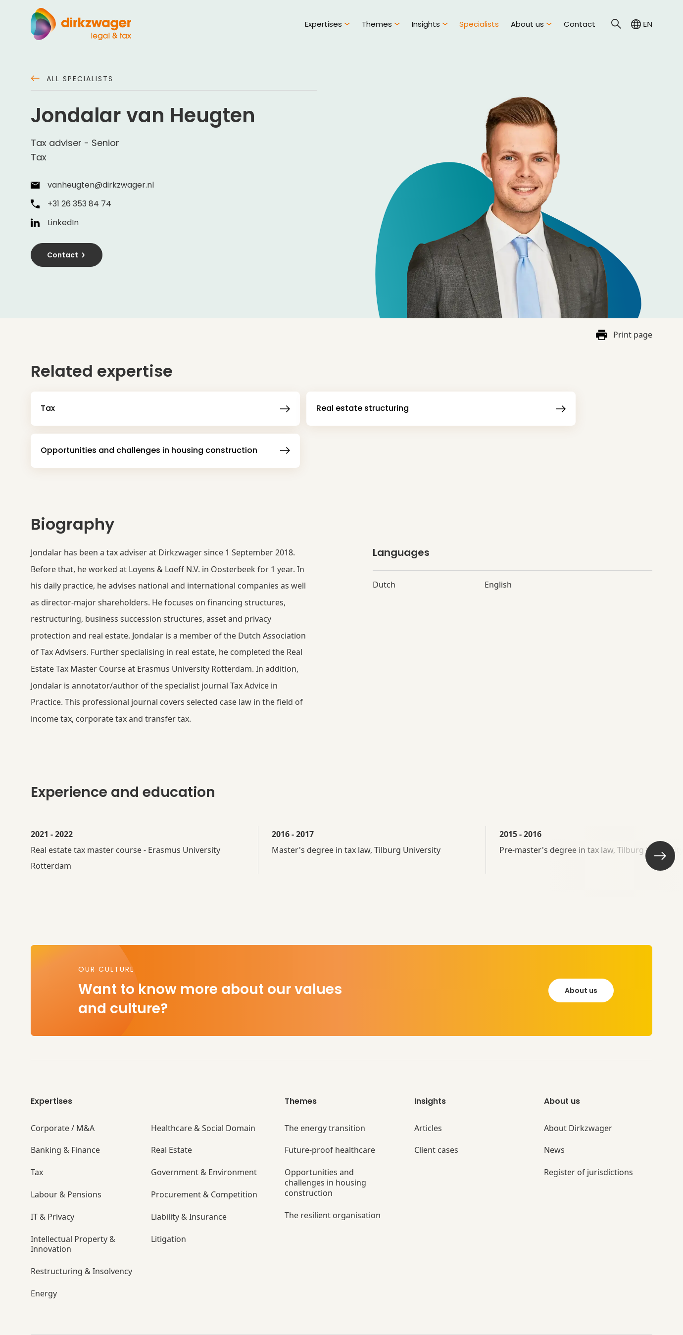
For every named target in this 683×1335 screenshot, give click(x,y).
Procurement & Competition (204, 1167)
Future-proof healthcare (330, 1123)
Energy (44, 1266)
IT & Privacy (52, 1189)
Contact (579, 24)
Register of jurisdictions (588, 1145)
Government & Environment (204, 1145)
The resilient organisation (333, 1188)
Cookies (258, 1321)
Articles (428, 1100)
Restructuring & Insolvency (81, 1244)
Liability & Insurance (189, 1189)
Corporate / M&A (63, 1100)
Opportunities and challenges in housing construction (325, 1155)
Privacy (218, 1321)
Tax (37, 1145)
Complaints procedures (326, 1321)
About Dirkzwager (578, 1100)
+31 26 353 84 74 (71, 203)
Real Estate (171, 1123)
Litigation (168, 1211)
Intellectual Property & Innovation (73, 1216)
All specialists (72, 79)
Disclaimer (398, 1321)
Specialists (479, 24)
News (554, 1123)
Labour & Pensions (66, 1167)
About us (581, 963)
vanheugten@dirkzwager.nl (92, 185)
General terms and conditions (141, 1321)
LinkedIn (55, 222)
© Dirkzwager (53, 1321)
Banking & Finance (65, 1123)
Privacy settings (458, 1321)
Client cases (436, 1123)
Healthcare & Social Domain (203, 1100)
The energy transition (325, 1100)
